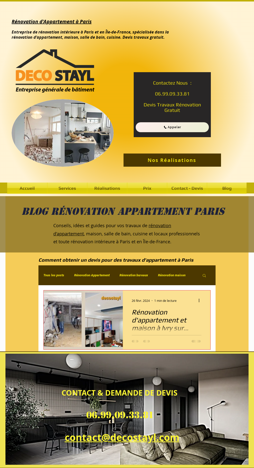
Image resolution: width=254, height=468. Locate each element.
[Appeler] (172, 127)
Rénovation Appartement (92, 275)
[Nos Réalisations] (172, 160)
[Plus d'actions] (201, 301)
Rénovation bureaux (134, 275)
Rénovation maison (172, 275)
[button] (107, 188)
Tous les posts (53, 275)
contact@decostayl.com (122, 437)
